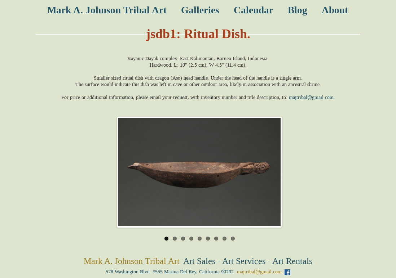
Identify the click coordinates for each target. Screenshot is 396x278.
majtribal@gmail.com (311, 97)
